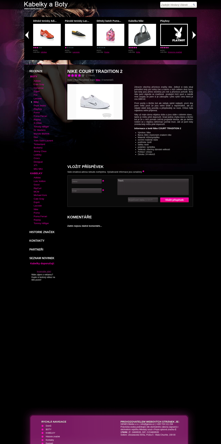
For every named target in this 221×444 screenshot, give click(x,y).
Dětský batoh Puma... (109, 21)
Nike (138, 52)
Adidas (44, 52)
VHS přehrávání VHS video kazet (84, 423)
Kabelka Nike (135, 21)
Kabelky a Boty (55, 423)
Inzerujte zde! (44, 246)
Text (153, 162)
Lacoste (76, 52)
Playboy (165, 21)
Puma (106, 52)
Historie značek (175, 52)
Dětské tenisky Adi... (45, 21)
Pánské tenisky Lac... (77, 21)
